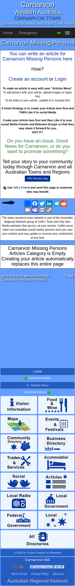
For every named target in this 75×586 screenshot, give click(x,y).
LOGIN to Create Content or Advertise (37, 552)
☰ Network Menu (37, 385)
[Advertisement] (37, 326)
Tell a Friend (21, 187)
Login (61, 79)
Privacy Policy (40, 573)
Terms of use (19, 573)
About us (58, 573)
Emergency (28, 33)
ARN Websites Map (37, 178)
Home (8, 33)
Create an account (28, 79)
